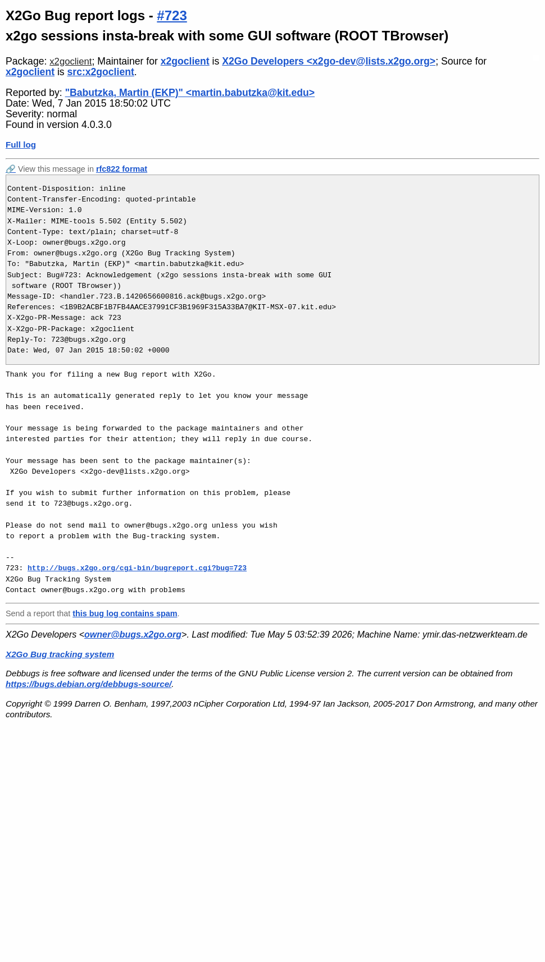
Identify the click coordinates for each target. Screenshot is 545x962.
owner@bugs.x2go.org (132, 634)
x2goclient (70, 61)
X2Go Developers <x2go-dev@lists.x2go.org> (328, 61)
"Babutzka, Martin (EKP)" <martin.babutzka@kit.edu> (190, 92)
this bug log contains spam (124, 613)
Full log (21, 144)
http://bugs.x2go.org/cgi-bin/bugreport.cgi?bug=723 (137, 568)
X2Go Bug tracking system (60, 654)
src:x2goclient (100, 71)
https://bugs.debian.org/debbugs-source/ (88, 684)
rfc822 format (121, 168)
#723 (172, 15)
